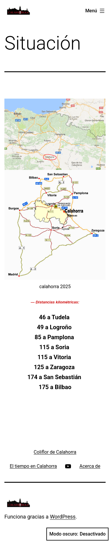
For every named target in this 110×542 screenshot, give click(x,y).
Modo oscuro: (77, 534)
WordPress (62, 517)
